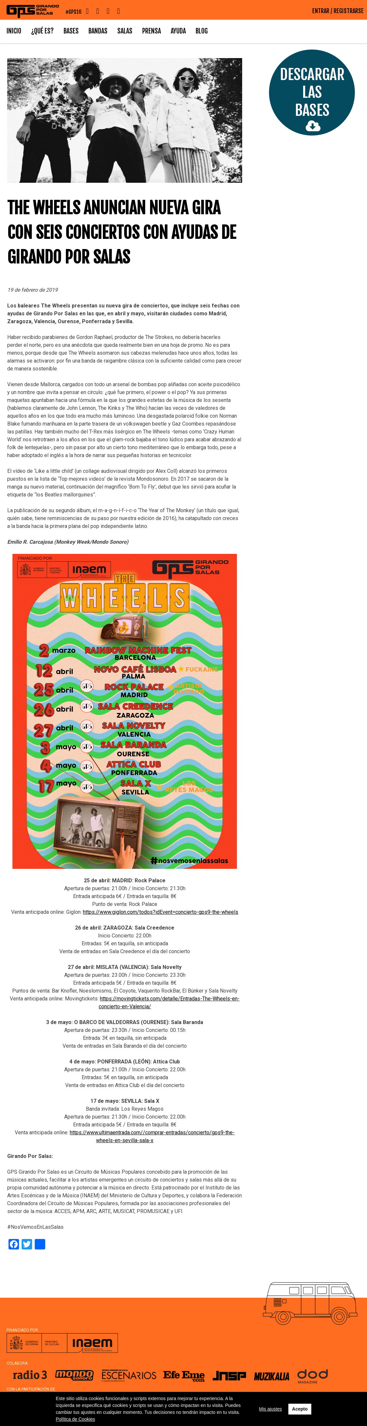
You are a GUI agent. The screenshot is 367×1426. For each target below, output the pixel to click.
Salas (124, 31)
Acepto (299, 1409)
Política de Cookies (75, 1419)
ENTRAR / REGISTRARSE (338, 10)
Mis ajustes (270, 1409)
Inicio (14, 31)
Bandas (97, 31)
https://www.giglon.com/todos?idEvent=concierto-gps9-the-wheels (160, 912)
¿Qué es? (42, 31)
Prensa (151, 31)
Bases (71, 31)
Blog (202, 31)
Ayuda (178, 31)
